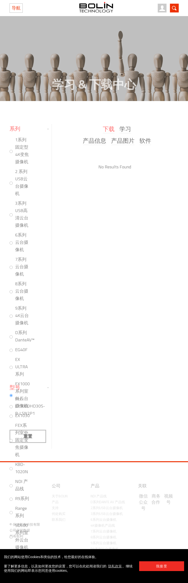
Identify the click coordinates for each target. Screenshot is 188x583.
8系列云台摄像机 (21, 291)
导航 (16, 8)
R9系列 (22, 498)
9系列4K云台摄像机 (22, 315)
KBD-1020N (21, 468)
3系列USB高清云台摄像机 (21, 214)
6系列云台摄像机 (21, 242)
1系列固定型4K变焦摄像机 (22, 150)
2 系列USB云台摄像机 (21, 182)
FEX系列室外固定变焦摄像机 (21, 440)
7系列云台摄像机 (21, 266)
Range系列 (21, 512)
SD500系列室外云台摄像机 (21, 536)
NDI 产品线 (21, 485)
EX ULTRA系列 (21, 366)
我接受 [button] (161, 566)
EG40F (21, 349)
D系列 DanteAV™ (24, 336)
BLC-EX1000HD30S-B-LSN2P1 (30, 406)
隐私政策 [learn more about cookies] (115, 566)
